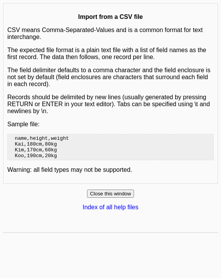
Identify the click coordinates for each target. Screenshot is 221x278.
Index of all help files (111, 211)
